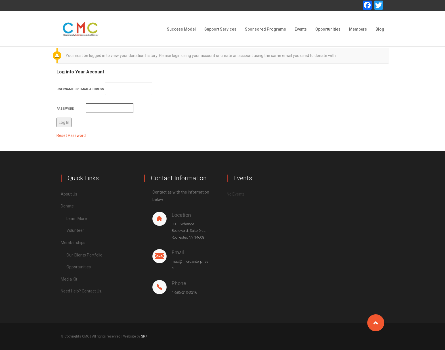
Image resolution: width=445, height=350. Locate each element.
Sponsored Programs (265, 29)
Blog (379, 29)
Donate (67, 206)
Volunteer (75, 230)
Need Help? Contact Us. (81, 291)
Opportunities (328, 29)
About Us (69, 194)
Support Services (220, 29)
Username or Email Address (80, 89)
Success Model (181, 29)
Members (358, 29)
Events (301, 29)
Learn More (76, 218)
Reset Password (71, 135)
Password (65, 109)
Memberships (73, 242)
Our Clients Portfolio (84, 255)
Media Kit (69, 279)
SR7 (144, 336)
